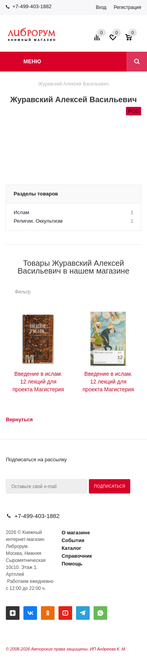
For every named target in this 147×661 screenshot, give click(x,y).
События (73, 540)
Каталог (71, 548)
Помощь (72, 564)
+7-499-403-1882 (31, 6)
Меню (32, 61)
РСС (133, 111)
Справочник (77, 556)
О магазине (76, 532)
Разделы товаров (36, 194)
